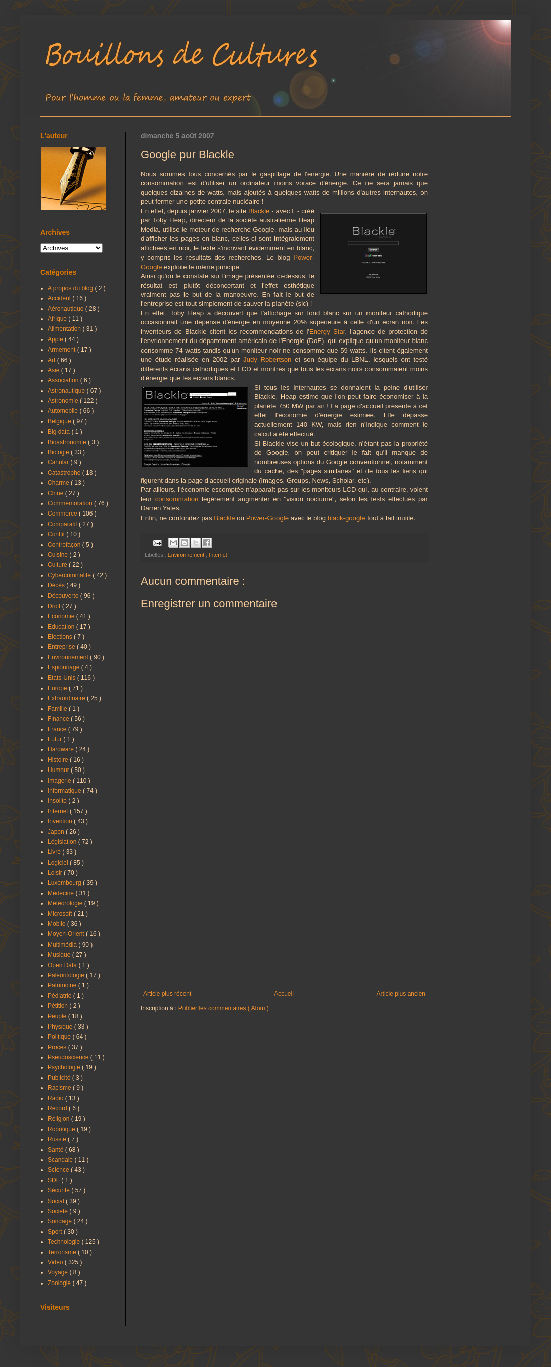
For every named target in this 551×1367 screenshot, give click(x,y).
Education (62, 626)
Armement (62, 349)
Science (59, 1169)
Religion (59, 1118)
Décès (57, 585)
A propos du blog (71, 288)
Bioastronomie (68, 442)
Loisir (56, 872)
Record (58, 1108)
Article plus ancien (401, 993)
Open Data (63, 965)
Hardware (61, 749)
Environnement (187, 555)
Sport (56, 1231)
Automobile (63, 410)
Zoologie (60, 1283)
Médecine (61, 893)
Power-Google (267, 518)
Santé (56, 1149)
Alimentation (65, 328)
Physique (61, 1026)
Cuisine (58, 554)
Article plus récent (167, 993)
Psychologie (65, 1067)
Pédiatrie (60, 995)
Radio (56, 1098)
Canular (59, 462)
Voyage (58, 1272)
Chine (56, 493)
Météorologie (66, 903)
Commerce (63, 513)
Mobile (57, 923)
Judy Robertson (267, 359)
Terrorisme (63, 1252)
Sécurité (59, 1190)
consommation (177, 499)
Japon (57, 831)
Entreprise (62, 646)
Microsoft (61, 913)
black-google (346, 518)
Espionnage (64, 667)
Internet (218, 555)
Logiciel (59, 862)
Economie (62, 616)
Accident (60, 298)
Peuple (58, 1016)
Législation (63, 841)
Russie (58, 1139)
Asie (54, 370)
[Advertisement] (284, 907)
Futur (55, 739)
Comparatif (63, 524)
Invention (61, 821)
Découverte (64, 596)
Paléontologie (67, 975)
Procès (58, 1047)
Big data (59, 431)
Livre (55, 852)
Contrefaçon (65, 544)
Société (58, 1211)
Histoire (59, 759)
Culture (58, 564)
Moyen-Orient (67, 933)
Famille (58, 708)
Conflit (57, 534)
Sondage (60, 1221)
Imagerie (60, 780)
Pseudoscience (69, 1057)
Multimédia (63, 944)
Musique (60, 954)
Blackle (259, 211)
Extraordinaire (67, 698)
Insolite (58, 800)
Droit (55, 606)
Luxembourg (65, 882)
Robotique (62, 1129)
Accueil (284, 993)
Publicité (60, 1077)
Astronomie (64, 400)
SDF (54, 1180)
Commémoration (71, 503)
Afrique (58, 318)
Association (64, 380)
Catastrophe (65, 472)
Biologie (59, 452)
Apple (56, 339)
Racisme (60, 1087)
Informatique (65, 790)
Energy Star (327, 331)
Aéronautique (66, 308)
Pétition (58, 1005)
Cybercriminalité (70, 575)
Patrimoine (63, 985)
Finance (59, 718)
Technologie (64, 1241)
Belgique (60, 421)
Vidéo (56, 1262)
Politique (60, 1036)
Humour (59, 770)
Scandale (61, 1159)
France (58, 729)
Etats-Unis (62, 677)
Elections (61, 636)
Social (57, 1201)
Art (52, 360)
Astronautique (67, 390)
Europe (58, 688)
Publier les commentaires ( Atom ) (223, 1008)
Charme (59, 482)
